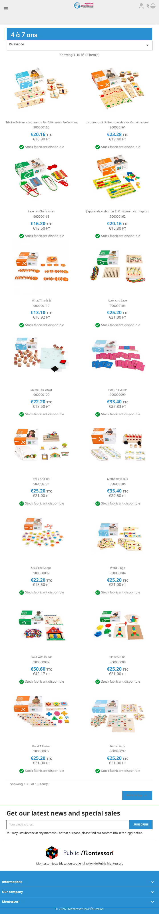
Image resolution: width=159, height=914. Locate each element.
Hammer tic (117, 657)
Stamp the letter (41, 390)
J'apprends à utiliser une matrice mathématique (118, 122)
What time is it (41, 300)
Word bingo (117, 568)
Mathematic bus (117, 479)
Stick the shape (41, 568)
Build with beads (41, 657)
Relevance (79, 45)
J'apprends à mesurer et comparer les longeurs (117, 211)
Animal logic (117, 746)
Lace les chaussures (41, 211)
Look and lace (117, 300)
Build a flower (41, 746)
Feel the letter (117, 390)
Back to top (137, 795)
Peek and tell (41, 479)
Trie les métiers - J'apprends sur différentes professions (41, 122)
